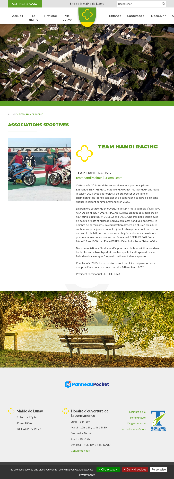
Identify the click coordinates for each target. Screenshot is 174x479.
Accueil (17, 16)
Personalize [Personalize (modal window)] (159, 469)
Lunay (87, 18)
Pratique (50, 16)
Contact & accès (24, 3)
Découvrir (158, 16)
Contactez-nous (80, 450)
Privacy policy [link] (87, 474)
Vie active (67, 17)
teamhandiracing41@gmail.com (99, 177)
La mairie (33, 17)
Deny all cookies (135, 469)
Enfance (115, 16)
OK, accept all (108, 469)
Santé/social (136, 16)
